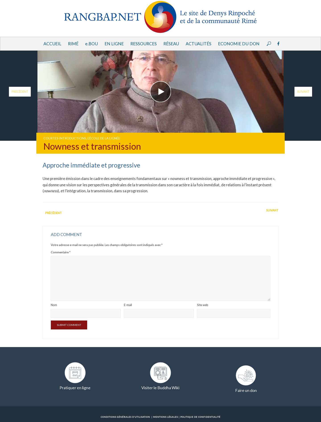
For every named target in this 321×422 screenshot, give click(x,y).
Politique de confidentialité (200, 417)
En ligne (114, 43)
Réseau (171, 43)
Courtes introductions (64, 138)
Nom (54, 305)
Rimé (73, 43)
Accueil (52, 43)
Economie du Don (238, 43)
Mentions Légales (165, 417)
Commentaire (60, 252)
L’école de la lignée (104, 138)
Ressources (143, 43)
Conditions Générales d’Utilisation (125, 417)
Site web (202, 305)
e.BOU (91, 43)
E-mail (128, 305)
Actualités (198, 43)
